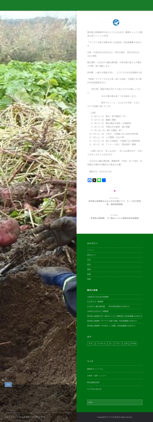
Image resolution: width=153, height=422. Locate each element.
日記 (8, 384)
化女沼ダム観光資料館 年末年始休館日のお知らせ (108, 306)
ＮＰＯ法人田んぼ (94, 389)
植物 (89, 269)
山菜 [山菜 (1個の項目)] (125, 343)
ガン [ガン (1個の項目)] (110, 343)
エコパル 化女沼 (18, 417)
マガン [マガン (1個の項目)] (118, 343)
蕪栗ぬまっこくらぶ (95, 369)
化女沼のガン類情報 (95, 301)
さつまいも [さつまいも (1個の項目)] (101, 343)
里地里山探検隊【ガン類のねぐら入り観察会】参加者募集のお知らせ (114, 316)
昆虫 (89, 264)
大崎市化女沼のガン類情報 (97, 311)
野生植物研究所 (93, 382)
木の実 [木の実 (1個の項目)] (133, 343)
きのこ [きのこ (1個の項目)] (91, 343)
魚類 (89, 274)
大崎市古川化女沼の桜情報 (97, 297)
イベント (90, 250)
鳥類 (89, 279)
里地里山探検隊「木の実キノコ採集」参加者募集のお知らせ (111, 326)
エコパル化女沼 (112, 417)
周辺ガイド (91, 255)
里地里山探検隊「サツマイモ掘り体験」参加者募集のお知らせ (112, 321)
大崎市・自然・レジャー (97, 376)
